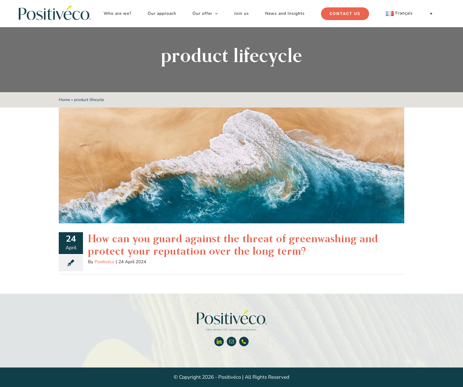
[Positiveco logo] (231, 311)
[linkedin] (219, 341)
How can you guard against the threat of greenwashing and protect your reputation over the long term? (233, 244)
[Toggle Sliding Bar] (431, 13)
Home (64, 100)
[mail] (231, 341)
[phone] (244, 341)
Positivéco (104, 262)
